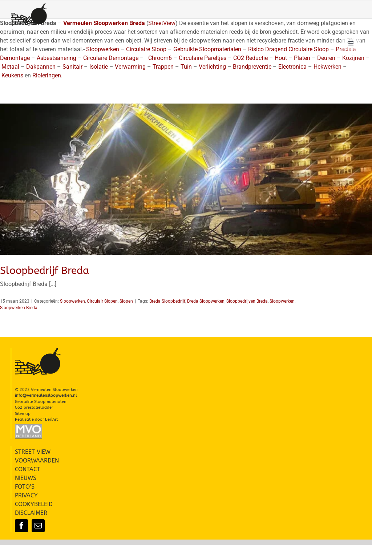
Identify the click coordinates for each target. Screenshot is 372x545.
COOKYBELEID (34, 504)
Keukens (12, 75)
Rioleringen (46, 75)
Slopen (126, 301)
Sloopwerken (72, 301)
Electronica (292, 66)
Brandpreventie (252, 66)
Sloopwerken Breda (18, 307)
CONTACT (27, 469)
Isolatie (98, 66)
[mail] (38, 525)
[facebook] (21, 525)
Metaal (10, 66)
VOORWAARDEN (37, 460)
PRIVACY (26, 495)
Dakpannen (41, 66)
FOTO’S (25, 486)
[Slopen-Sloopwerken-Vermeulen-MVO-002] (28, 426)
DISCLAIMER (31, 512)
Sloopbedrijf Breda (44, 270)
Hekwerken (327, 66)
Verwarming (130, 66)
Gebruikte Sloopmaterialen (40, 401)
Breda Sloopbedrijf (167, 301)
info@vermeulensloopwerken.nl (46, 395)
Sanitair (72, 66)
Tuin (186, 66)
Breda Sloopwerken (206, 301)
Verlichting (212, 66)
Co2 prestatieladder (34, 407)
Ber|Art (51, 419)
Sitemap (23, 413)
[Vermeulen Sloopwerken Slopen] (29, 6)
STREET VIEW (32, 451)
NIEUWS (25, 478)
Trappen (163, 66)
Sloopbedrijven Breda (247, 301)
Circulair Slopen (102, 301)
